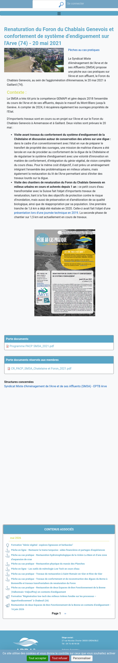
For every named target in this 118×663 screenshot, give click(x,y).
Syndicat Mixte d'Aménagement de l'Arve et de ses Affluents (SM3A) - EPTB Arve (55, 386)
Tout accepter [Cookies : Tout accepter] (37, 658)
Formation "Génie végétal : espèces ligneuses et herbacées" (42, 545)
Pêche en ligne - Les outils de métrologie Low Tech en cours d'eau (45, 568)
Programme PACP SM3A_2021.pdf (32, 346)
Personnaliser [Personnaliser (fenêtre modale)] (82, 658)
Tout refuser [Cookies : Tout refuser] (59, 658)
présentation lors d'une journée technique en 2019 (46, 212)
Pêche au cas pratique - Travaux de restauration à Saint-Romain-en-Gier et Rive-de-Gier (56, 573)
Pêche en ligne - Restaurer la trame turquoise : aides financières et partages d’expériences (58, 550)
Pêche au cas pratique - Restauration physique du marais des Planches (48, 563)
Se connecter (75, 3)
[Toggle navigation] (59, 13)
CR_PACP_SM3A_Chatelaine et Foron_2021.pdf (41, 368)
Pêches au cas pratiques (84, 50)
